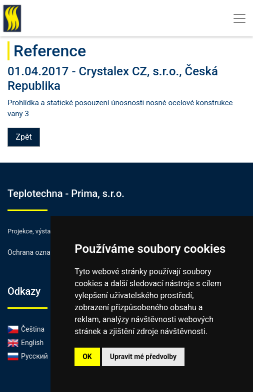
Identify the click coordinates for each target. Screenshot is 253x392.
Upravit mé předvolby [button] (143, 357)
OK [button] (87, 357)
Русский (28, 356)
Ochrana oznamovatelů (43, 252)
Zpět (24, 137)
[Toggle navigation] (239, 18)
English (26, 343)
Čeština (26, 329)
